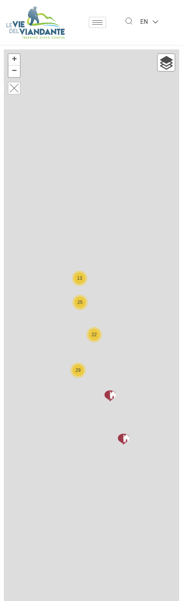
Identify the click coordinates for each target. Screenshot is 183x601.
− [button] (14, 71)
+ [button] (14, 60)
